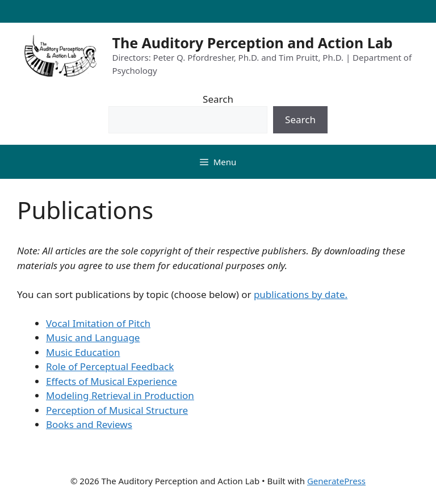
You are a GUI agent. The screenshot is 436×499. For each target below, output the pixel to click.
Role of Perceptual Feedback (110, 366)
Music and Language (93, 337)
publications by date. (300, 294)
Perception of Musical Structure (117, 410)
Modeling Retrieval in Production (120, 395)
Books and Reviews (89, 424)
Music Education (83, 352)
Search (218, 99)
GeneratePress (336, 481)
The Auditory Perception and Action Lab (252, 42)
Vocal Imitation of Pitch (98, 323)
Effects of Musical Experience (111, 381)
